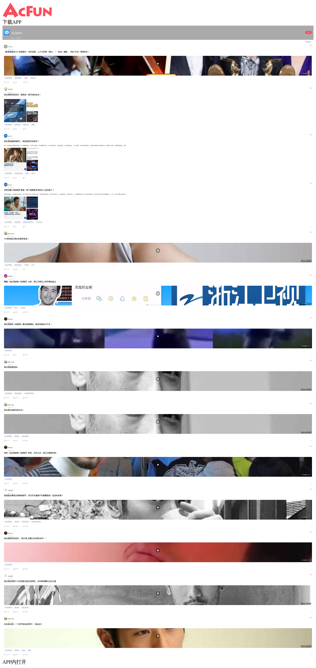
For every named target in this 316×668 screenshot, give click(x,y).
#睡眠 (33, 124)
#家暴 (25, 78)
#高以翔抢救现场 (29, 393)
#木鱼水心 (33, 78)
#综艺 (16, 308)
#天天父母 (39, 222)
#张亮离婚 (17, 222)
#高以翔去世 (25, 521)
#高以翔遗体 (18, 265)
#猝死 (23, 650)
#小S (32, 265)
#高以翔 (26, 265)
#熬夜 (27, 173)
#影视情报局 (18, 78)
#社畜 (33, 173)
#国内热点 (26, 124)
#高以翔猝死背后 (36, 521)
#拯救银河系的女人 (28, 222)
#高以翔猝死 (8, 78)
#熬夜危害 (17, 124)
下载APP (11, 22)
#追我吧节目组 (19, 173)
